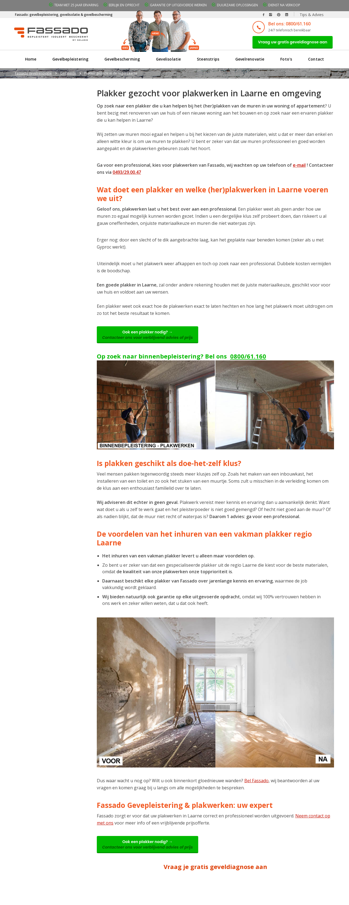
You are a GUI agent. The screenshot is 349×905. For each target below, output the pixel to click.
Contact (316, 61)
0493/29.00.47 (127, 174)
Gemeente (68, 75)
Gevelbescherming (122, 61)
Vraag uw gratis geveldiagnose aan (289, 43)
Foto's (286, 61)
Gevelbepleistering (70, 61)
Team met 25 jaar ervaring (76, 5)
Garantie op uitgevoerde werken (178, 5)
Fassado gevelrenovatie (33, 75)
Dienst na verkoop (284, 5)
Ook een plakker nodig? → (150, 337)
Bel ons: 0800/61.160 (284, 24)
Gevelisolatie (168, 61)
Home (30, 61)
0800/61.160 (248, 360)
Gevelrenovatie (249, 61)
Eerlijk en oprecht (124, 5)
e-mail (299, 167)
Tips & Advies (312, 14)
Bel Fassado (256, 785)
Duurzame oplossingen (237, 5)
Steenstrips (208, 61)
